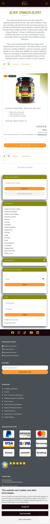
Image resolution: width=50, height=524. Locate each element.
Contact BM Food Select (11, 355)
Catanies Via (8, 230)
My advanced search (10, 352)
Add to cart (25, 145)
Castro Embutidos (10, 227)
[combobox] (15, 64)
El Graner (7, 238)
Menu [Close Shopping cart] (3, 3)
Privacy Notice (24, 502)
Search (25, 188)
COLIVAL (7, 232)
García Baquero (9, 243)
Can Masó (7, 225)
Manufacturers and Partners (13, 414)
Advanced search (24, 194)
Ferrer (6, 240)
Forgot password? (10, 323)
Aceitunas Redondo (10, 211)
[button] (4, 64)
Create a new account (11, 320)
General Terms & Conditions (13, 404)
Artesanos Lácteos (10, 217)
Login (24, 284)
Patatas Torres (8, 248)
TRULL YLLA (8, 253)
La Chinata (7, 245)
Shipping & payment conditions (14, 398)
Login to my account (10, 346)
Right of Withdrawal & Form (13, 408)
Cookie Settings (9, 417)
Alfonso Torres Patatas (11, 214)
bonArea (7, 219)
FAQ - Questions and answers (13, 395)
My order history (9, 349)
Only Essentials (25, 514)
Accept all (25, 507)
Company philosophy (10, 389)
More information (25, 519)
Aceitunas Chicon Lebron (12, 209)
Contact (6, 392)
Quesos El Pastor (9, 251)
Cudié (6, 235)
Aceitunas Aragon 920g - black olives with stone (23, 108)
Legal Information (9, 411)
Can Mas (7, 222)
